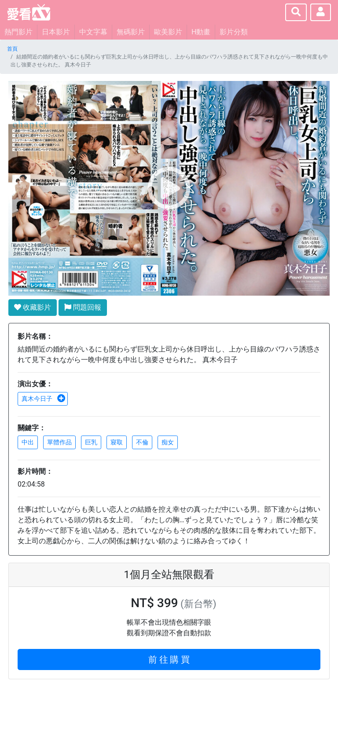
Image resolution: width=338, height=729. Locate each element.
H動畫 (200, 32)
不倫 (142, 442)
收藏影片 (32, 307)
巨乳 (91, 442)
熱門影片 (18, 32)
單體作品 (59, 442)
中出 (28, 442)
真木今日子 (44, 398)
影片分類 (234, 32)
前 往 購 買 (169, 659)
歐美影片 (168, 32)
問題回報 (82, 307)
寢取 (116, 442)
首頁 (12, 49)
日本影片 (56, 32)
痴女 (168, 442)
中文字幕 (93, 32)
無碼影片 (131, 32)
